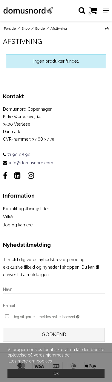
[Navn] (54, 289)
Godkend (54, 334)
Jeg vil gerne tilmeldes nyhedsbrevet (50, 316)
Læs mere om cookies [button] (30, 361)
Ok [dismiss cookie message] (56, 373)
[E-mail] (54, 305)
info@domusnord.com (31, 162)
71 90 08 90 (16, 154)
